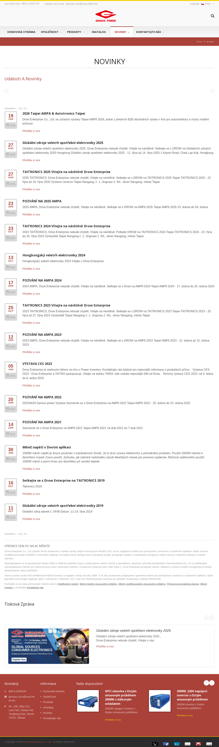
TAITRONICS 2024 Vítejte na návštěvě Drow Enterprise (66, 226)
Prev (206, 683)
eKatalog (98, 31)
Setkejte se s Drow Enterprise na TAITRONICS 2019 (63, 480)
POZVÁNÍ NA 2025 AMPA (41, 201)
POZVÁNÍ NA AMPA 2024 (41, 280)
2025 (10, 154)
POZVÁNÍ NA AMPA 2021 (41, 422)
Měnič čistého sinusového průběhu (98, 584)
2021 (10, 434)
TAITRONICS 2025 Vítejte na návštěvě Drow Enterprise (66, 172)
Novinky (121, 31)
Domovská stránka (21, 31)
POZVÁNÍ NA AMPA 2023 (41, 334)
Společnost (51, 31)
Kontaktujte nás (150, 31)
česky (206, 4)
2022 (10, 409)
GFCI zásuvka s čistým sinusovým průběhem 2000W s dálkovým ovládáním (121, 697)
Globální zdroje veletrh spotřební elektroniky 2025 (62, 142)
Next (212, 683)
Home (199, 41)
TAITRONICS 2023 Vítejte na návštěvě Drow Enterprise (66, 305)
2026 (10, 125)
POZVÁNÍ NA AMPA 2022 (41, 397)
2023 (10, 292)
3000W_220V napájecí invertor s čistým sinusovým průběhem (192, 695)
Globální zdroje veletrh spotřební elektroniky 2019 (62, 505)
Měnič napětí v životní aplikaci (46, 447)
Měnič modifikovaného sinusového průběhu (142, 584)
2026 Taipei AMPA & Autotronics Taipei (53, 113)
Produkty (75, 31)
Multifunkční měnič (68, 584)
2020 (10, 459)
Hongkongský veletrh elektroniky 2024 (53, 255)
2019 (10, 492)
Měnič (203, 584)
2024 (10, 238)
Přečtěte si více (31, 131)
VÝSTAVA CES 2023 (37, 363)
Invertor (8, 587)
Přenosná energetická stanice (183, 584)
